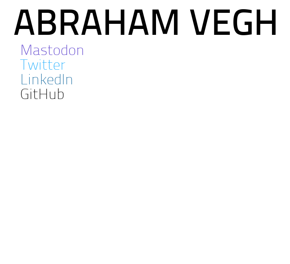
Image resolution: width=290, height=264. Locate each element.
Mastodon (52, 51)
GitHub (42, 95)
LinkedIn (46, 80)
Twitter (42, 66)
